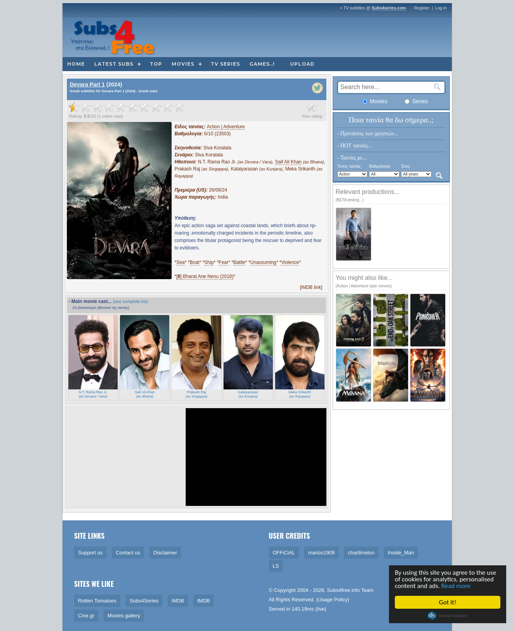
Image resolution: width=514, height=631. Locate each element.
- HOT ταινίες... (354, 146)
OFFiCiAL (284, 553)
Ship (209, 262)
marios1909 (321, 553)
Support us (90, 553)
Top (156, 64)
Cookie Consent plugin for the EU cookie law (448, 615)
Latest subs (113, 64)
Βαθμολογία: (379, 166)
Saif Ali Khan (288, 162)
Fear (223, 262)
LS (276, 566)
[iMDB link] (311, 287)
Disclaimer (165, 553)
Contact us (128, 553)
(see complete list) (130, 301)
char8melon (361, 553)
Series (416, 101)
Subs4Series (143, 601)
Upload (302, 64)
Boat (194, 262)
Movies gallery (123, 615)
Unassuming (263, 262)
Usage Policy (332, 599)
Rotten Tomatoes (97, 601)
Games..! (262, 64)
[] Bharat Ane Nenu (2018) (204, 276)
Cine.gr (86, 615)
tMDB (203, 601)
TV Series (225, 64)
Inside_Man (401, 553)
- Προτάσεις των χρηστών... (367, 133)
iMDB (178, 601)
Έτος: (406, 166)
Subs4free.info (343, 590)
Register (422, 7)
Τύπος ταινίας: (349, 166)
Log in (440, 7)
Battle (239, 262)
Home (76, 64)
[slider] (127, 107)
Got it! (448, 602)
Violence (290, 262)
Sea (180, 262)
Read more (456, 586)
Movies (183, 64)
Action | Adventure (226, 126)
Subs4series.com (389, 7)
